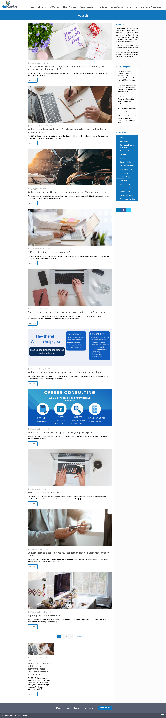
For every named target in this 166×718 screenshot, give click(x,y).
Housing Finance (126, 169)
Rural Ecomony (125, 184)
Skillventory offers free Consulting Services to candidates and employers (65, 372)
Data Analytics (125, 151)
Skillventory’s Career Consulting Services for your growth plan (60, 432)
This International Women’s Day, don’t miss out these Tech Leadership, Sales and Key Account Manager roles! (67, 67)
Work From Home (126, 195)
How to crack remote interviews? (45, 492)
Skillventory (33, 63)
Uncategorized (125, 188)
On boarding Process (127, 177)
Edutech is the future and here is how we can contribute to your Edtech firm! (66, 312)
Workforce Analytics (127, 199)
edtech (122, 158)
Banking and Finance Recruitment (127, 146)
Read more (32, 80)
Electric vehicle (125, 162)
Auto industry (124, 141)
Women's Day (125, 192)
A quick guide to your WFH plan (44, 615)
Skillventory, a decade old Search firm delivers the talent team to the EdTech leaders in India (67, 130)
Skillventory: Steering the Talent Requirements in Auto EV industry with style (67, 192)
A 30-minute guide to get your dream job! (49, 252)
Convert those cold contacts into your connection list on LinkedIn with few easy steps (68, 554)
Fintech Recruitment (127, 166)
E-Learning (123, 154)
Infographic (124, 173)
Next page (80, 636)
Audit (122, 137)
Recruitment (124, 180)
